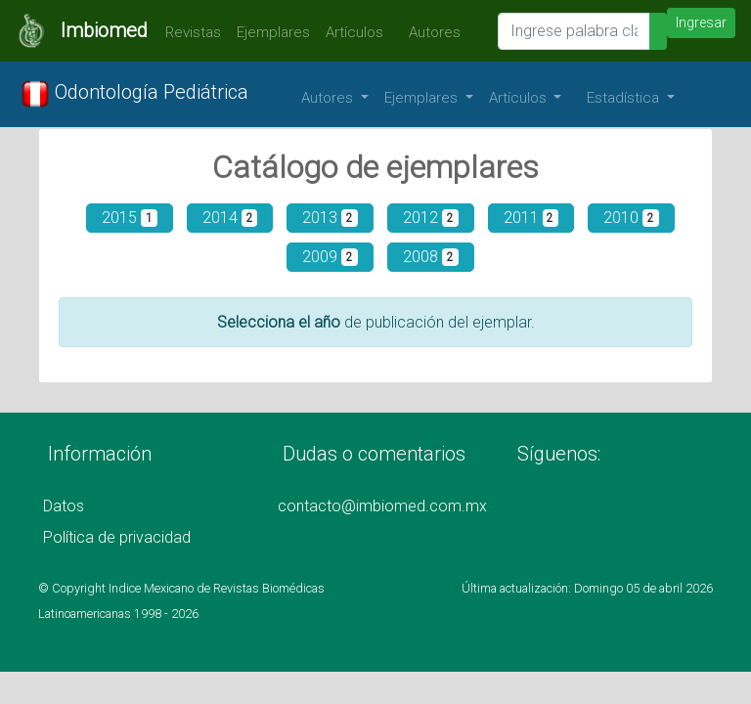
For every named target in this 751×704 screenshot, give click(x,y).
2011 (531, 217)
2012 (431, 217)
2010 (631, 217)
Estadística (625, 98)
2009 (330, 256)
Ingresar (701, 22)
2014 (230, 217)
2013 (330, 217)
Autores (430, 32)
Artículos (354, 32)
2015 (129, 217)
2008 (431, 256)
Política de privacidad (117, 537)
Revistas (188, 32)
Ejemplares (273, 32)
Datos (63, 506)
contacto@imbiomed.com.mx (382, 506)
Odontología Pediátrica (134, 94)
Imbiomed (104, 30)
